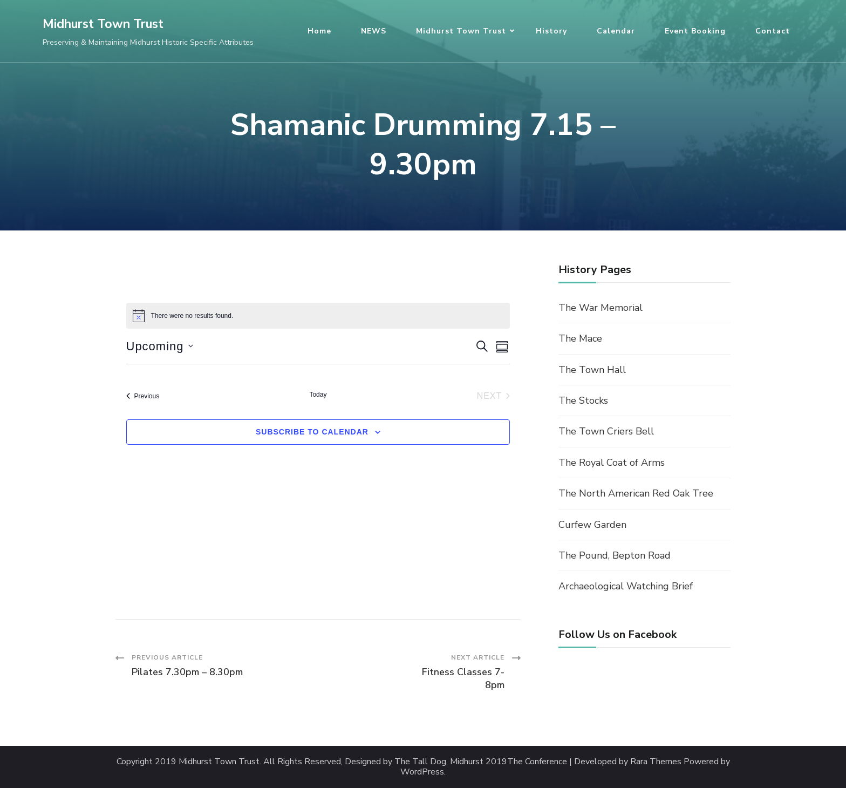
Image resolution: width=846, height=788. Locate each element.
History (551, 31)
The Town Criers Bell (606, 431)
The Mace (580, 338)
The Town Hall (592, 369)
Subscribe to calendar (312, 431)
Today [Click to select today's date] (317, 394)
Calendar (616, 31)
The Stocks (583, 400)
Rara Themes (655, 762)
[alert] (318, 316)
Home (319, 31)
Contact (772, 31)
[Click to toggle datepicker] (159, 346)
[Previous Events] (143, 396)
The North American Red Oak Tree (635, 493)
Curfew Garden (592, 524)
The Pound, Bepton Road (614, 555)
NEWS (373, 31)
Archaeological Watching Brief (625, 586)
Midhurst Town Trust (103, 24)
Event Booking (695, 31)
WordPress (422, 772)
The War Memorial (600, 307)
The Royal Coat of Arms (611, 462)
